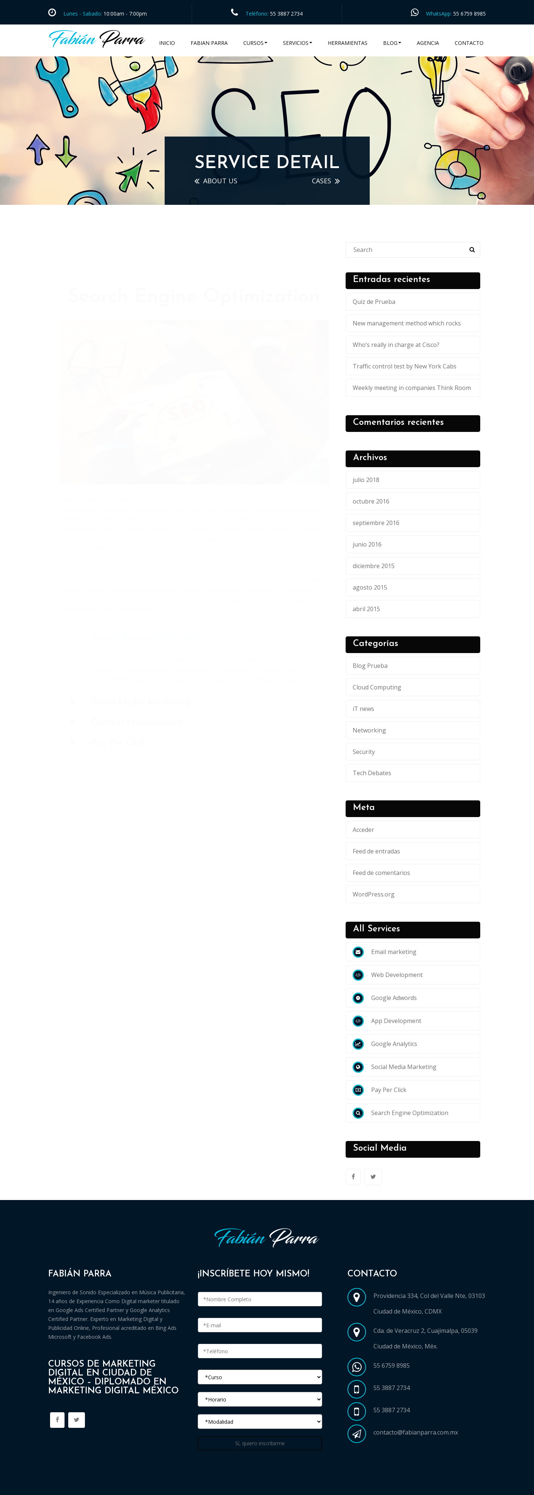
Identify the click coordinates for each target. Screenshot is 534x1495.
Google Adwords (385, 998)
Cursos (255, 42)
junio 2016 (367, 544)
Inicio (167, 42)
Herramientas (347, 42)
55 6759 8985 (469, 13)
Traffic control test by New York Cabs (404, 366)
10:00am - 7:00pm (124, 13)
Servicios (297, 42)
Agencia (428, 42)
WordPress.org (374, 894)
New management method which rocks (407, 323)
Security (364, 752)
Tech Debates (372, 773)
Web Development (388, 975)
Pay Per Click (379, 1090)
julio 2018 (366, 480)
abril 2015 (366, 609)
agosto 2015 (370, 587)
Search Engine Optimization (400, 1113)
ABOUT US (220, 180)
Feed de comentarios (381, 873)
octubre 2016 (371, 501)
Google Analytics (385, 1044)
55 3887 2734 (286, 13)
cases (321, 180)
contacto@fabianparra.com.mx (415, 1432)
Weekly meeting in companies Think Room (412, 388)
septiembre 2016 (376, 523)
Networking (369, 730)
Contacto (469, 42)
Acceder (363, 830)
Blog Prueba (370, 666)
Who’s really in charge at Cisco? (396, 345)
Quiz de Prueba (374, 302)
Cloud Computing (377, 687)
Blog (392, 42)
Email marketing (384, 952)
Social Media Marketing (394, 1067)
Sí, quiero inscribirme (260, 1443)
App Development (387, 1021)
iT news (363, 709)
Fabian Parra (209, 42)
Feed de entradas (376, 851)
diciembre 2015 (374, 566)
